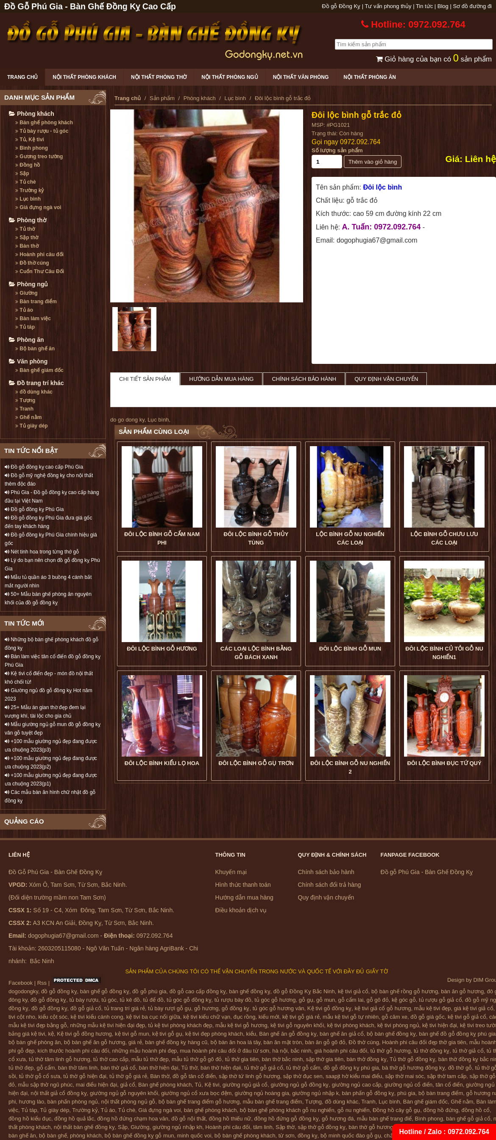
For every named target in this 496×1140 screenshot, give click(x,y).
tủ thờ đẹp (20, 1068)
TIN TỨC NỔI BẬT (31, 450)
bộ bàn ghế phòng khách (245, 1135)
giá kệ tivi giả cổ (473, 1008)
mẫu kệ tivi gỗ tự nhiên (351, 1017)
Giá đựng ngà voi (38, 207)
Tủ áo (24, 310)
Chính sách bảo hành (304, 379)
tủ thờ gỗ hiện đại (84, 1076)
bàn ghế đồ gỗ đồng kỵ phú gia (457, 1034)
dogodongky (23, 991)
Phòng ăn (26, 339)
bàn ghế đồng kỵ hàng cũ (176, 1042)
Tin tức (424, 6)
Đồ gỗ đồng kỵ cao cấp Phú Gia (44, 467)
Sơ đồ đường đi (472, 6)
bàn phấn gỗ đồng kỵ (368, 1093)
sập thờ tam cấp (446, 1076)
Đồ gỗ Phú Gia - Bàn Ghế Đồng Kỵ (427, 872)
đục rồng (244, 1017)
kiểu (251, 1034)
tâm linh (263, 1127)
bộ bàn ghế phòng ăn (34, 1042)
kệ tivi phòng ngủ (398, 1025)
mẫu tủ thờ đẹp (150, 1059)
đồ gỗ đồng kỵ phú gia (351, 1068)
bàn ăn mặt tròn (282, 1042)
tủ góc (109, 1000)
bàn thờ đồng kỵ (366, 1059)
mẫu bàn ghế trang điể (384, 1118)
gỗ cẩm (45, 1068)
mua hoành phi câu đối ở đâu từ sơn (224, 1051)
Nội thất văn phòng (301, 77)
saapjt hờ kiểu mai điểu (354, 1076)
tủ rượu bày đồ (233, 1000)
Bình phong (31, 148)
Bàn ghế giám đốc (39, 370)
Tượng (25, 400)
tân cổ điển (449, 1084)
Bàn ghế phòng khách (44, 123)
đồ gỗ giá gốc (427, 1017)
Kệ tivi (211, 1084)
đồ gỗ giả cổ (85, 1008)
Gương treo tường (39, 156)
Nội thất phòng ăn (369, 77)
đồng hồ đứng (440, 1110)
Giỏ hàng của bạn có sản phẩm (434, 59)
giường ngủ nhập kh (177, 1127)
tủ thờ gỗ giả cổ (263, 1068)
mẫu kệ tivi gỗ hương (241, 1025)
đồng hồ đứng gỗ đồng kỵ (286, 1118)
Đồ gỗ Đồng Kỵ (341, 6)
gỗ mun (325, 1000)
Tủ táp (25, 327)
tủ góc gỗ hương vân (278, 1008)
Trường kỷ (29, 190)
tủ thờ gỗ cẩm (303, 1068)
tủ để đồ (153, 1000)
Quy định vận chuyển (386, 379)
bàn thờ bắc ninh (282, 1059)
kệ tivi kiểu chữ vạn (206, 1017)
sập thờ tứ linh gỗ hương (249, 1076)
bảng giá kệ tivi (26, 1034)
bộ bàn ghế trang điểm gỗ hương (199, 1101)
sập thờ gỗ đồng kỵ (322, 1127)
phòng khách (85, 1135)
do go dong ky (127, 419)
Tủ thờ (25, 229)
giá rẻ (135, 1042)
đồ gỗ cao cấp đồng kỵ (198, 991)
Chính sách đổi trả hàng (329, 884)
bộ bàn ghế (53, 1135)
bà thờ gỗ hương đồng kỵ (413, 1068)
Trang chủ (22, 77)
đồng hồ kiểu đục (29, 1118)
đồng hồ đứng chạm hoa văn (132, 1118)
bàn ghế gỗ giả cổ (468, 1118)
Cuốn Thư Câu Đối (39, 271)
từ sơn (287, 1135)
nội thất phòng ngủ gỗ (128, 1101)
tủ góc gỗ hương (274, 1000)
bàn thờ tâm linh (78, 1068)
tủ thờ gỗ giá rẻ (128, 1076)
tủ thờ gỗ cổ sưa (39, 1076)
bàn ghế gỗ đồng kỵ (104, 991)
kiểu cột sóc (52, 1017)
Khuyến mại (231, 872)
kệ (51, 1034)
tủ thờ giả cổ (468, 1051)
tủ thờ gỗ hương (390, 1051)
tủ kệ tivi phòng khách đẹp (180, 1025)
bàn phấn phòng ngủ (72, 1101)
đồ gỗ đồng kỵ (59, 991)
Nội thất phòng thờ (159, 77)
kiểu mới (269, 1017)
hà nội (279, 1051)
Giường (26, 293)
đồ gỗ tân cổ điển (194, 1076)
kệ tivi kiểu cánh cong (97, 1017)
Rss (42, 983)
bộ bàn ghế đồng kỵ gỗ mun (139, 1135)
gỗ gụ (306, 1000)
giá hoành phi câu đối (341, 1051)
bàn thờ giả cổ (118, 1068)
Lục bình (28, 199)
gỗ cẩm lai (350, 1000)
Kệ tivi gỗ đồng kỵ (329, 1008)
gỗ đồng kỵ (236, 1008)
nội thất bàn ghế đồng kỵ (84, 1127)
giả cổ (127, 1084)
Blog (443, 6)
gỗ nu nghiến (353, 1110)
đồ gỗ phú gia (149, 991)
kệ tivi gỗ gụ (167, 1034)
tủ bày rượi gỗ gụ (169, 1008)
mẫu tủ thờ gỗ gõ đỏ (197, 1059)
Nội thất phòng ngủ (229, 77)
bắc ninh (301, 1051)
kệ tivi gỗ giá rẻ (301, 1017)
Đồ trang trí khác (36, 383)
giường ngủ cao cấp (357, 1084)
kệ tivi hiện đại (439, 1025)
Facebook (20, 983)
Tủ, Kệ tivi (29, 139)
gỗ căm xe (394, 1017)
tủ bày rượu (84, 1000)
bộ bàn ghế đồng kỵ (391, 1034)
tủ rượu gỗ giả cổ (440, 1000)
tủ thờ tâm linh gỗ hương (59, 1059)
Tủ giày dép (31, 426)
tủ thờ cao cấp (110, 1059)
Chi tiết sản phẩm (145, 379)
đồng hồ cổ (475, 1110)
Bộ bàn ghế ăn (35, 349)
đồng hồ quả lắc (74, 1118)
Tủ (198, 1084)
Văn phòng (28, 361)
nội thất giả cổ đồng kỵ (58, 1093)
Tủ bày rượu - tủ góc (41, 131)
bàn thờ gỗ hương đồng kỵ (381, 1127)
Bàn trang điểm (36, 302)
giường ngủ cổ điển (409, 1084)
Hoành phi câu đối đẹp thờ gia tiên (424, 1042)
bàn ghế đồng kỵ (249, 991)
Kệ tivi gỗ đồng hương (84, 1034)
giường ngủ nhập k (315, 1093)
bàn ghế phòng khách (210, 1110)
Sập (22, 173)
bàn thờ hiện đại (158, 1068)
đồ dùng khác (34, 392)
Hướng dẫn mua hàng (221, 379)
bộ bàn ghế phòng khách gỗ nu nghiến (287, 1110)
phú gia (406, 1093)
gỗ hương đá (338, 1118)
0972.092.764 (360, 141)
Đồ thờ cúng (32, 263)
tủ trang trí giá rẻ (124, 1008)
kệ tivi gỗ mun (132, 1034)
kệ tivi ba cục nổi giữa (153, 1017)
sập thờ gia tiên (324, 1059)
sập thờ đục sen (303, 1076)
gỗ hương (206, 1008)
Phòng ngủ (28, 284)
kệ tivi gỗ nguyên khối (297, 1025)
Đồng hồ (27, 165)
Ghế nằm (28, 417)
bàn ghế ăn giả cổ (342, 1034)
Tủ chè (25, 182)
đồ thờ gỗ (460, 1068)
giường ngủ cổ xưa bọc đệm (196, 1093)
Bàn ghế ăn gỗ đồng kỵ (288, 1034)
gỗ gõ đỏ (378, 1000)
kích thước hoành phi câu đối (73, 1051)
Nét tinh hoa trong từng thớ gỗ (42, 552)
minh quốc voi (194, 1135)
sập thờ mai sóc (404, 1076)
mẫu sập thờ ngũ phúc (45, 1084)
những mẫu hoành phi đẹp (144, 1051)
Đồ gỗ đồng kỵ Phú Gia (34, 509)
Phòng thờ (28, 220)
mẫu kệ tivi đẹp (432, 1008)
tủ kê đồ (130, 1000)
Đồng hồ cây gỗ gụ (396, 1110)
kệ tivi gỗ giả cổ (467, 1017)
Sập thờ (26, 237)
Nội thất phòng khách (84, 77)
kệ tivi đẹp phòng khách (214, 1034)
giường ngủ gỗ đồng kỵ (300, 1084)
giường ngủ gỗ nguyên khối (124, 1093)
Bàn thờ (27, 246)
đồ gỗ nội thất (188, 1118)
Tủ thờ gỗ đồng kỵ (412, 1059)
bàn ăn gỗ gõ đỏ (325, 1042)
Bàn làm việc (33, 318)
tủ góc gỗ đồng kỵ (189, 1000)
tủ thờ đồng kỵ (431, 1051)
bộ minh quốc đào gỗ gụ (350, 1135)
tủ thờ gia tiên (242, 1059)
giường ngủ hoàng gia (262, 1093)
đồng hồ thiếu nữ (230, 1118)
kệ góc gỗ (404, 1000)
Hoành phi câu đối (39, 254)
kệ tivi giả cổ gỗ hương (383, 1008)
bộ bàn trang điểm (440, 1093)
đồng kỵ (308, 1135)
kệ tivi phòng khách (350, 1025)
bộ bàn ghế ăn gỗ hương (94, 1042)
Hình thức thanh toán (243, 884)
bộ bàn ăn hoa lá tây (236, 1042)
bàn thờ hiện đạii (221, 1068)
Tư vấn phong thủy (388, 6)
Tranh (24, 409)
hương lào (32, 1101)
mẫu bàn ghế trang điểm (272, 1101)
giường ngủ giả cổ (245, 1084)
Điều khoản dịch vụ (241, 910)
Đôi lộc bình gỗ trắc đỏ (356, 115)
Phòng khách (31, 113)
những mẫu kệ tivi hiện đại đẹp (107, 1025)
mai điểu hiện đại (96, 1084)
